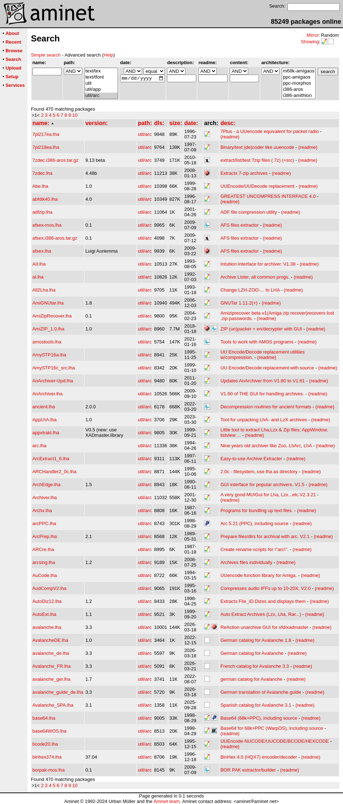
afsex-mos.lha (47, 225)
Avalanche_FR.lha (51, 666)
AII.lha (39, 264)
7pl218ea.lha (45, 147)
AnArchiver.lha (47, 393)
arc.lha (39, 445)
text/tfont (101, 77)
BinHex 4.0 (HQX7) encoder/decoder (258, 757)
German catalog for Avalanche (251, 653)
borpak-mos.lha (48, 770)
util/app (101, 89)
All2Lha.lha (44, 290)
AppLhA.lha (44, 419)
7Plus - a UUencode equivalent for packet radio (269, 131)
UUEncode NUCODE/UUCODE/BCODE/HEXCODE (274, 741)
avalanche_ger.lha (51, 679)
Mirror (313, 35)
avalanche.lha (46, 627)
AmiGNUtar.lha (48, 303)
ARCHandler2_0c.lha (54, 471)
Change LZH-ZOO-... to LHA (250, 290)
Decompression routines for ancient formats (265, 406)
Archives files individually (246, 562)
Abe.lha (40, 186)
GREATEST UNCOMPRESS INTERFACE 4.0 (268, 196)
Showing (310, 41)
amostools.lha (46, 342)
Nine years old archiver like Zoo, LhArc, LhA (266, 445)
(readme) (229, 136)
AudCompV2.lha (49, 588)
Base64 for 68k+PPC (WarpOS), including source (271, 728)
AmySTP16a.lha (49, 354)
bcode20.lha (45, 744)
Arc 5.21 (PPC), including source (254, 523)
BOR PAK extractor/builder (248, 770)
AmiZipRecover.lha (52, 316)
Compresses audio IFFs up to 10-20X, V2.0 (265, 588)
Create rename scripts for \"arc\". (254, 549)
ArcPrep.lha (44, 536)
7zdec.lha (42, 173)
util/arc (101, 96)
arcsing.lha (43, 562)
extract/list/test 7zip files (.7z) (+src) (257, 160)
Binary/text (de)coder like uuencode (257, 147)
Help (108, 55)
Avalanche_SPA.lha (53, 705)
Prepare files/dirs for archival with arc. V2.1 (264, 536)
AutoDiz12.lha (47, 601)
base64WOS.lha (49, 731)
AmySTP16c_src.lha (53, 367)
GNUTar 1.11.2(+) (239, 303)
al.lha (38, 277)
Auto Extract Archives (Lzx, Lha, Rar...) (260, 614)
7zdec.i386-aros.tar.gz (55, 160)
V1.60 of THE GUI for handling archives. (262, 393)
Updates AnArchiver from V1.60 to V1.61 (262, 380)
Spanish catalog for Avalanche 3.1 (255, 705)
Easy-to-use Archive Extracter (251, 458)
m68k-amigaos (298, 71)
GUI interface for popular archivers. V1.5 (262, 484)
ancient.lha (43, 406)
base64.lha (44, 718)
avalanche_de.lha (50, 653)
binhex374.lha (47, 757)
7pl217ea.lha (45, 134)
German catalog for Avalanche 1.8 (255, 640)
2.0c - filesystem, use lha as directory (259, 471)
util (101, 83)
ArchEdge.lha (46, 484)
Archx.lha (42, 510)
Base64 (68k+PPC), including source (258, 718)
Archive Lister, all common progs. (254, 277)
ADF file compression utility (248, 212)
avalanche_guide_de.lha (57, 692)
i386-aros (298, 89)
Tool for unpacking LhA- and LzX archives (263, 419)
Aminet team (166, 801)
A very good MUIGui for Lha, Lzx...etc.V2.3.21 (268, 494)
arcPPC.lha (44, 523)
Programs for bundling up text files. (256, 510)
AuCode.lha (44, 575)
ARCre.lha (43, 549)
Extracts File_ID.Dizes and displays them (262, 601)
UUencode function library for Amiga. (258, 575)
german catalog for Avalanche (251, 679)
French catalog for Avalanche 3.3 (254, 666)
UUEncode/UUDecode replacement (257, 186)
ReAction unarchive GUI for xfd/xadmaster (264, 627)
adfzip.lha (42, 212)
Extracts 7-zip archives (244, 173)
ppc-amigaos (298, 77)
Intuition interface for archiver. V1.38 (257, 264)
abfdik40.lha (45, 199)
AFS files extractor (239, 225)
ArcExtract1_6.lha (51, 458)
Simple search (46, 55)
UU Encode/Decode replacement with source (267, 367)
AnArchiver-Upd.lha (52, 380)
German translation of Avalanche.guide (260, 692)
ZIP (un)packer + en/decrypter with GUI (261, 329)
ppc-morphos (298, 83)
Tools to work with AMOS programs (256, 342)
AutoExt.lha (44, 614)
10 (75, 115)
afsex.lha (41, 251)
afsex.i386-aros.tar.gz (54, 238)
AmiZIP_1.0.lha (48, 329)
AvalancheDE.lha (50, 640)
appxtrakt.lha (45, 432)
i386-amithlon (298, 96)
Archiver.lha (44, 497)
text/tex (101, 71)
